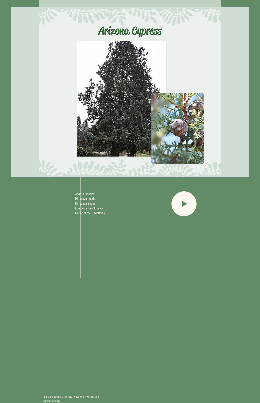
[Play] (184, 203)
